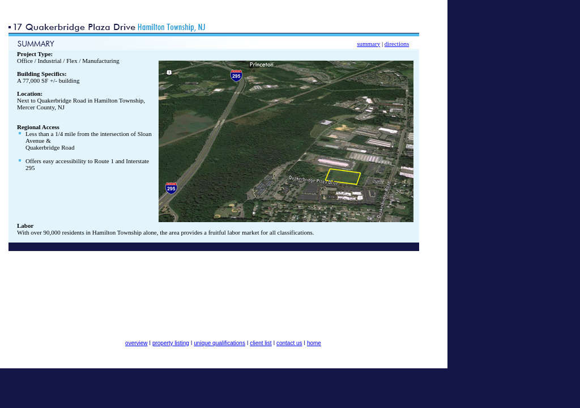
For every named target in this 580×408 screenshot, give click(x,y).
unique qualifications (219, 343)
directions (397, 43)
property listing (170, 343)
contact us (289, 343)
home (314, 343)
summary (368, 43)
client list (260, 343)
